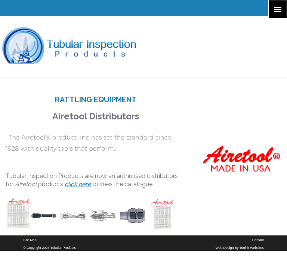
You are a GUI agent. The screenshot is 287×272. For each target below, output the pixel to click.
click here (78, 184)
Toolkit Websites (252, 248)
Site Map (30, 240)
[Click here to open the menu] (277, 9)
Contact (258, 240)
